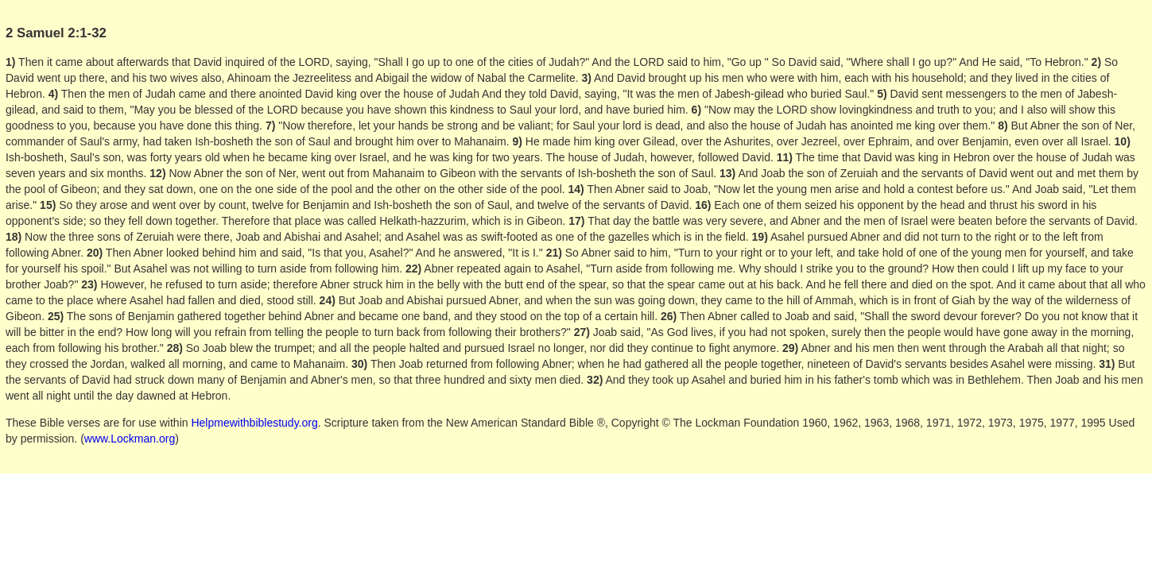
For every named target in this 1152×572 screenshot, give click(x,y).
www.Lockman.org (129, 438)
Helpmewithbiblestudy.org (254, 422)
